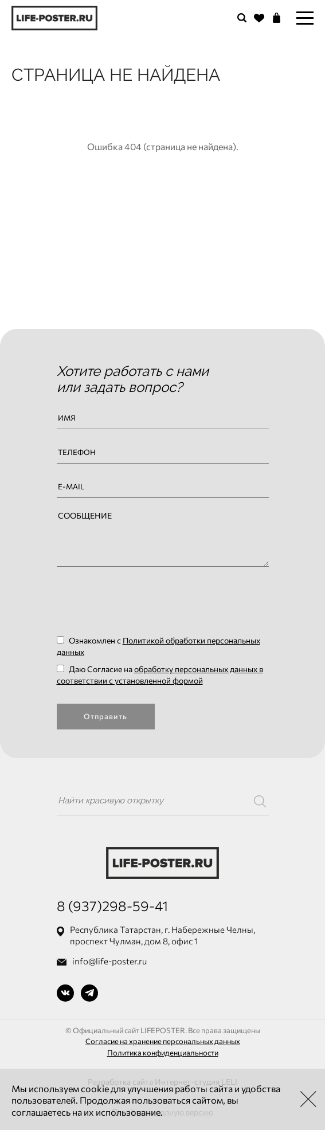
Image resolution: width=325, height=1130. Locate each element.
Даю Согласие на (160, 674)
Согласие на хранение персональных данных (162, 1041)
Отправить (105, 716)
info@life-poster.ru (109, 961)
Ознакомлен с (158, 646)
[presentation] (144, 600)
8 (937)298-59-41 (112, 905)
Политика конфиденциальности (162, 1052)
